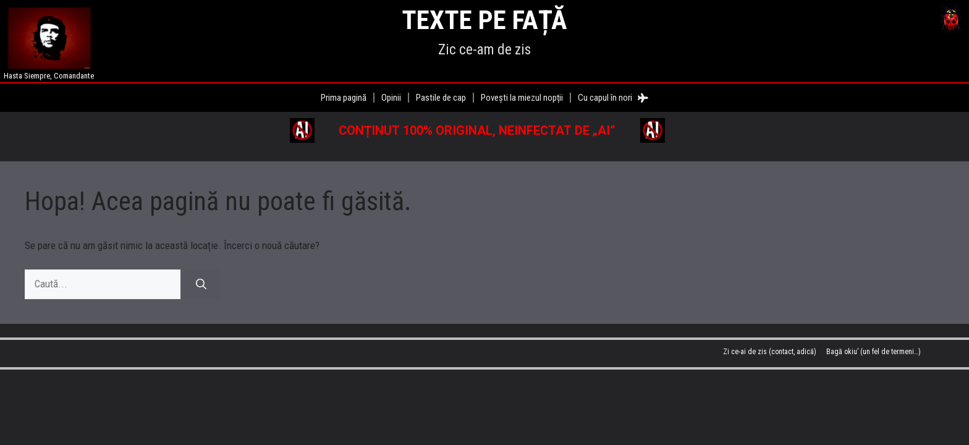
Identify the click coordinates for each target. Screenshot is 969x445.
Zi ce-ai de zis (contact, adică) (769, 351)
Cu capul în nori (613, 97)
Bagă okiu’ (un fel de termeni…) (873, 351)
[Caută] (201, 284)
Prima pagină (343, 97)
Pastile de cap (441, 97)
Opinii (391, 97)
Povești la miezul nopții (522, 97)
